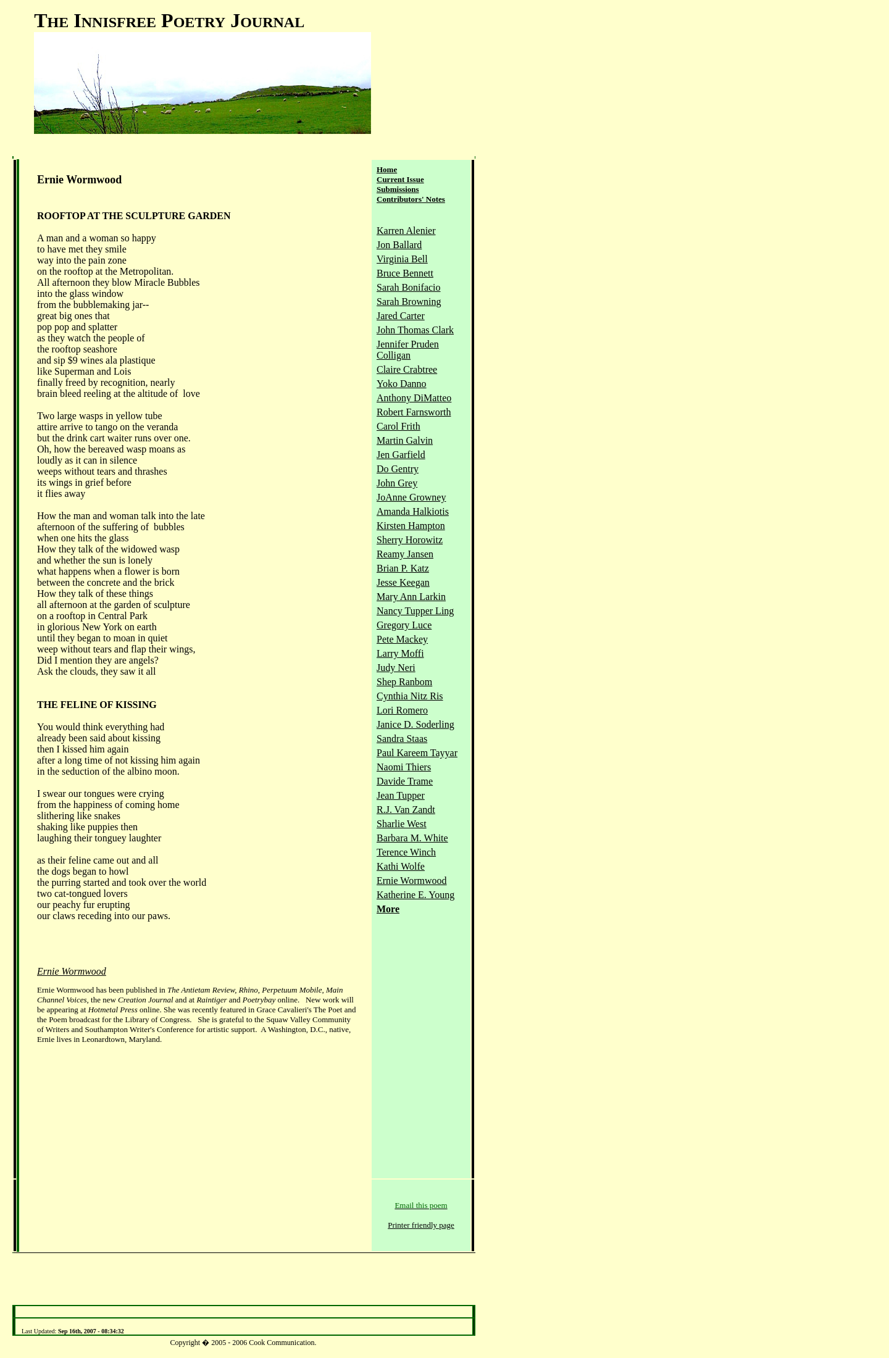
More (388, 909)
